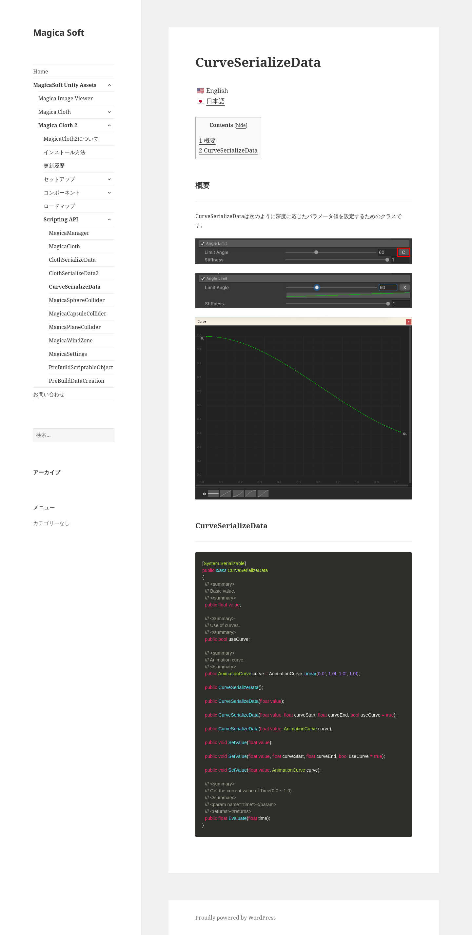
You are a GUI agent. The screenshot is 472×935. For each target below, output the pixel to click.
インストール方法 (65, 152)
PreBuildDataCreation (76, 380)
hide (241, 125)
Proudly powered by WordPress (235, 917)
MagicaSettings (68, 353)
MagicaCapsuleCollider (78, 313)
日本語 (215, 101)
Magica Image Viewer (65, 98)
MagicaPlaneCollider (75, 327)
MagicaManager (69, 232)
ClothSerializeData (72, 259)
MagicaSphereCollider (77, 300)
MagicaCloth (64, 246)
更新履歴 (54, 165)
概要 (207, 140)
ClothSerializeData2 (74, 273)
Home (40, 71)
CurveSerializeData (75, 286)
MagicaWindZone (71, 340)
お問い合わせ (49, 394)
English (217, 90)
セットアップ (59, 179)
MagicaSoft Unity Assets (64, 85)
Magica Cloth (54, 111)
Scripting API (61, 219)
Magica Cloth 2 (57, 125)
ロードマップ (59, 206)
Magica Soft (59, 32)
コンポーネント (62, 192)
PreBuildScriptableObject (81, 367)
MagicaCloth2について (71, 138)
